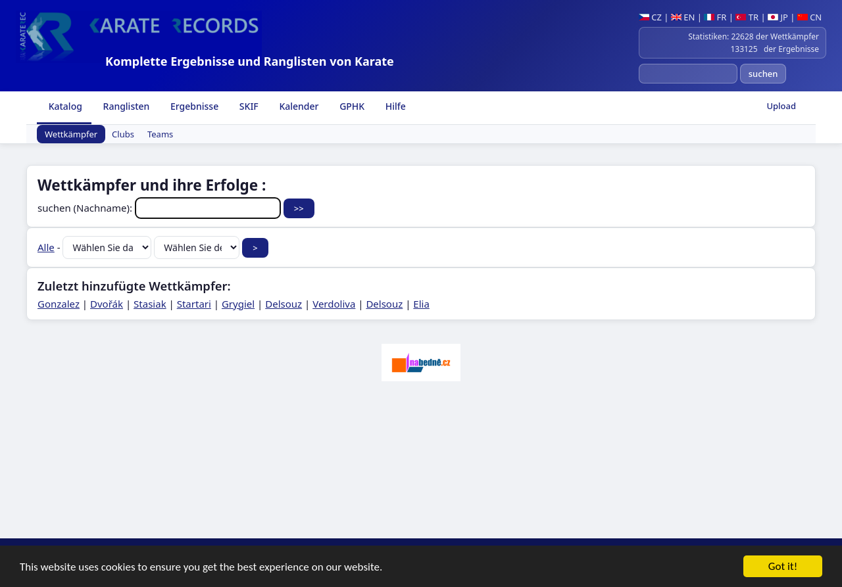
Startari (194, 303)
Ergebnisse (193, 106)
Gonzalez (58, 303)
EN (683, 17)
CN (809, 17)
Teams (160, 134)
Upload (781, 106)
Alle (46, 247)
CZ (650, 17)
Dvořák (106, 303)
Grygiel (238, 303)
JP (778, 17)
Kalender (298, 106)
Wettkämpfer (71, 134)
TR (746, 17)
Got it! (782, 568)
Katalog (64, 106)
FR (715, 17)
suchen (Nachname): (160, 207)
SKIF (248, 106)
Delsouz (283, 303)
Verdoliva (333, 303)
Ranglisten (125, 106)
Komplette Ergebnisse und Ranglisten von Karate (249, 61)
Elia (421, 303)
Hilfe (394, 106)
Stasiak (150, 303)
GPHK (351, 106)
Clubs (123, 134)
